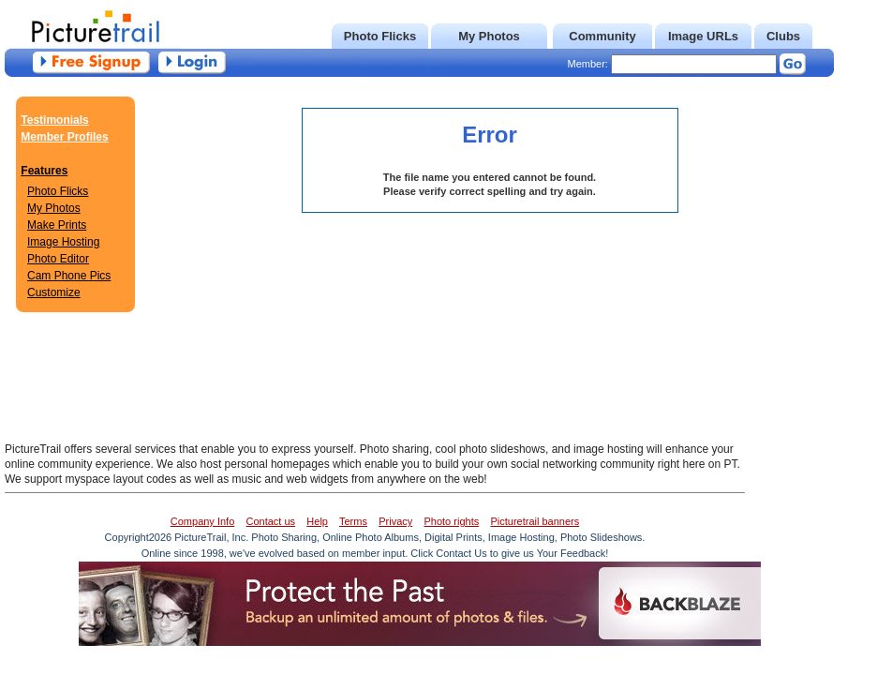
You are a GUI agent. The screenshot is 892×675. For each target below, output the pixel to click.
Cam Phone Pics (69, 275)
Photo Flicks (380, 36)
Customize (54, 292)
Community (602, 36)
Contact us (271, 521)
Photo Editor (58, 258)
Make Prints (56, 225)
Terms (353, 521)
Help (317, 521)
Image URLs (703, 36)
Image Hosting (63, 241)
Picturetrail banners (534, 521)
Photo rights (451, 521)
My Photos (489, 36)
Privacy (395, 521)
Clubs (783, 36)
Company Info (202, 521)
